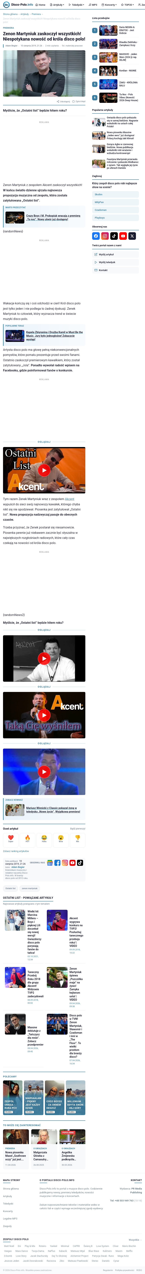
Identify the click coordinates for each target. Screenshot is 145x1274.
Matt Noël (9, 1246)
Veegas (8, 1251)
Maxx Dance (21, 1251)
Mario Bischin (129, 1246)
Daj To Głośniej (59, 1256)
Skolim (98, 194)
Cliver (116, 1246)
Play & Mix (30, 1246)
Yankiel (53, 1246)
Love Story (21, 1256)
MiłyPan (99, 202)
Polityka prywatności (124, 1270)
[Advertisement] (44, 150)
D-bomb (8, 1256)
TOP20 (127, 4)
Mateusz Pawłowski (78, 1261)
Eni (19, 1246)
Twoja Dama (38, 1251)
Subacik (63, 1251)
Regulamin (108, 1270)
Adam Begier (11, 46)
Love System (102, 1246)
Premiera (36, 14)
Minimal (65, 1246)
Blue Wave (94, 1251)
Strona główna (10, 14)
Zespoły (7, 1226)
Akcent (69, 499)
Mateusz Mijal (78, 1251)
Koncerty (109, 4)
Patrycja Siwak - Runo (103, 1256)
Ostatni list (10, 888)
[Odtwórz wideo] (44, 470)
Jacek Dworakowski (33, 1261)
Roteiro (42, 1246)
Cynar (116, 1261)
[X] (132, 236)
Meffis (129, 1251)
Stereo (95, 1261)
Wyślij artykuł (104, 254)
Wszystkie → (135, 1240)
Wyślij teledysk (104, 262)
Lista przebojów (101, 18)
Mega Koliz (123, 1256)
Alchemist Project (79, 1256)
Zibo (62, 1261)
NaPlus (51, 1251)
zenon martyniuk (29, 888)
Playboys (100, 217)
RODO (139, 1270)
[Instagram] (65, 863)
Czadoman (100, 210)
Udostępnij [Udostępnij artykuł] (63, 101)
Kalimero (107, 1251)
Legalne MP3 (10, 1218)
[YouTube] (72, 863)
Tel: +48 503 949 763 (126, 1200)
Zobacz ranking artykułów (16, 851)
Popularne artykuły (102, 110)
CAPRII (76, 1246)
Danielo (106, 1261)
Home (40, 4)
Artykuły (57, 4)
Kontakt (100, 270)
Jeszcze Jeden (11, 1261)
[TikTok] (80, 863)
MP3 (93, 4)
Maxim (119, 1251)
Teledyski (76, 4)
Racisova (51, 1261)
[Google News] (50, 863)
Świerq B (88, 1246)
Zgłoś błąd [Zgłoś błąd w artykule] (78, 101)
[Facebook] (57, 863)
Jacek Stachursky (39, 1256)
